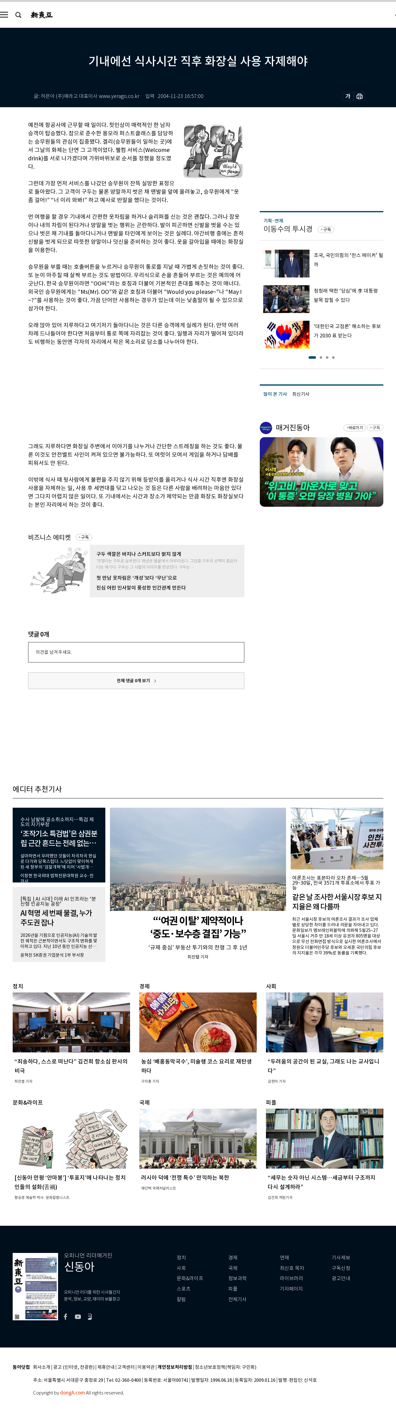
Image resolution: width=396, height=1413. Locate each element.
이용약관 (146, 1367)
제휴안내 (106, 1367)
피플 (233, 1289)
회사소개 (41, 1367)
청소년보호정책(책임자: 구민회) (225, 1367)
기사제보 (341, 1258)
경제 (233, 1258)
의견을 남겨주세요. (54, 652)
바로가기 (356, 427)
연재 (284, 1258)
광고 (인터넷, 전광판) (74, 1367)
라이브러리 (291, 1278)
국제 (233, 1268)
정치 (181, 1258)
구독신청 (341, 1268)
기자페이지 (291, 1289)
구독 (85, 537)
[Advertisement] (120, 393)
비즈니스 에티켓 (49, 537)
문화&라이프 (190, 1278)
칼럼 (181, 1299)
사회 (181, 1268)
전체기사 (237, 1299)
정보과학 (237, 1278)
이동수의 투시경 (288, 229)
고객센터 (126, 1367)
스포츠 (184, 1289)
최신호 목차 (292, 1268)
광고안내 (341, 1278)
